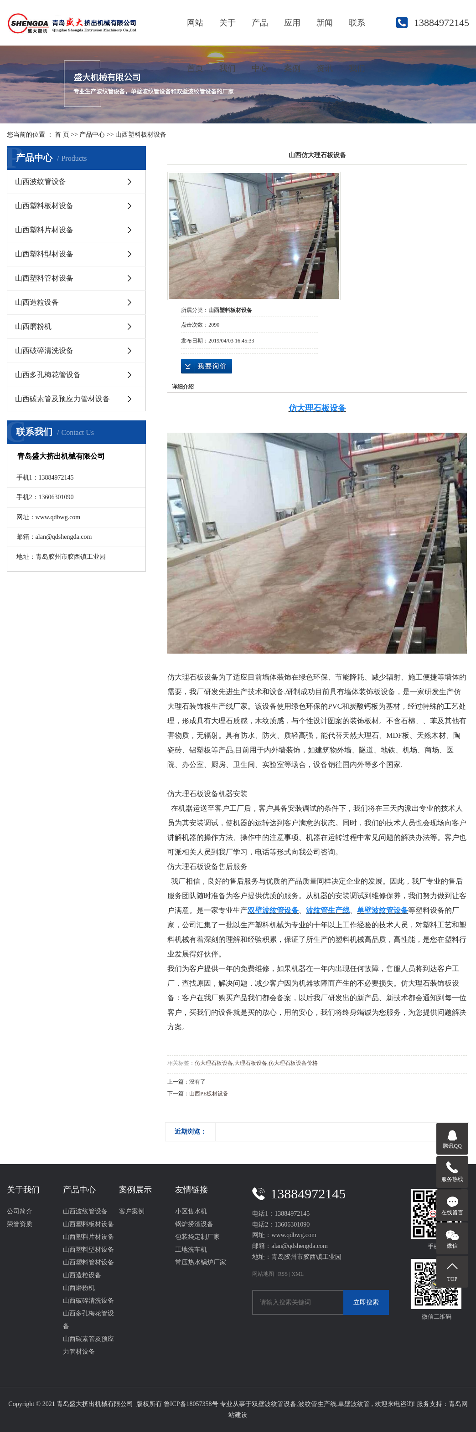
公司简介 (19, 1211)
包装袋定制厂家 (197, 1236)
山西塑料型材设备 (44, 254)
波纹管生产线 (317, 1404)
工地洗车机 (191, 1249)
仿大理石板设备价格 (293, 1063)
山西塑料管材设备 (44, 278)
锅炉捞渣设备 (194, 1224)
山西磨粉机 (33, 326)
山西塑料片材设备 (44, 230)
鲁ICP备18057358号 (191, 1404)
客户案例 (132, 1211)
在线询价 (206, 366)
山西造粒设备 (37, 302)
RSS (283, 1274)
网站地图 (263, 1274)
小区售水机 (191, 1211)
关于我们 (227, 32)
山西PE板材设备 (208, 1093)
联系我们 (357, 32)
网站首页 (195, 32)
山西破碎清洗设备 (44, 350)
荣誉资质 (19, 1224)
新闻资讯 (324, 32)
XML (297, 1274)
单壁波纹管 (354, 1404)
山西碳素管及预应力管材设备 (62, 399)
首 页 (62, 134)
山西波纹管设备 (40, 181)
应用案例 (292, 32)
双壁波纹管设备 (274, 1404)
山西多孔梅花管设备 (48, 374)
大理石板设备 (250, 1063)
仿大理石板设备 (214, 1063)
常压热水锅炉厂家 (200, 1262)
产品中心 (260, 32)
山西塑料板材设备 (140, 134)
